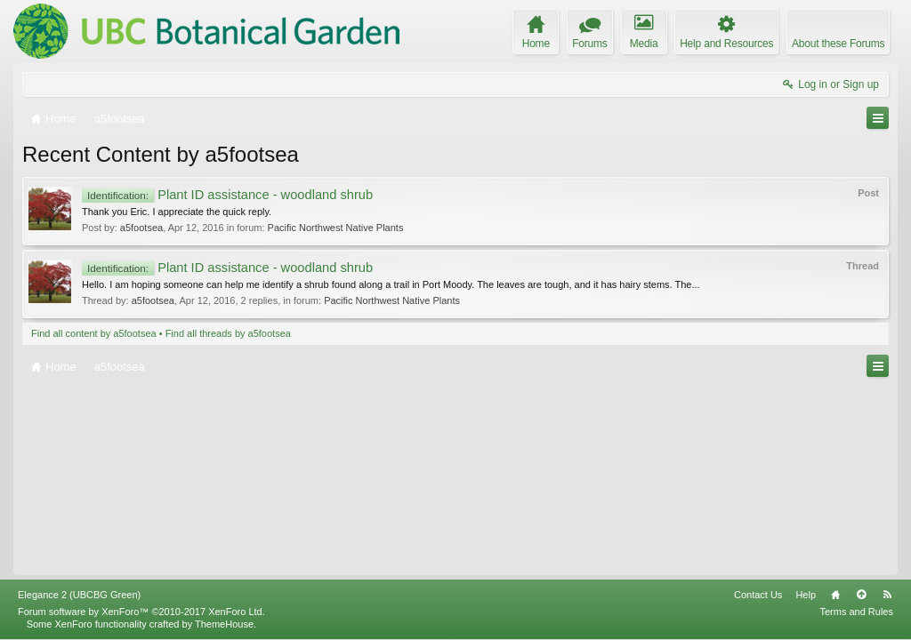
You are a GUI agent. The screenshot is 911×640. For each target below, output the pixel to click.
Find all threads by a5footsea (228, 333)
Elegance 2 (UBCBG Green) (79, 594)
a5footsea (141, 227)
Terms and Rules (856, 611)
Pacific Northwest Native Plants (336, 227)
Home (835, 594)
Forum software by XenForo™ (141, 611)
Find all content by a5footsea (94, 333)
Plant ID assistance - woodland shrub (227, 195)
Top (861, 594)
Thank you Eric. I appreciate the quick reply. (176, 211)
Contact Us (758, 594)
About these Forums (838, 43)
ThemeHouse (224, 624)
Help (805, 594)
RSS (887, 594)
